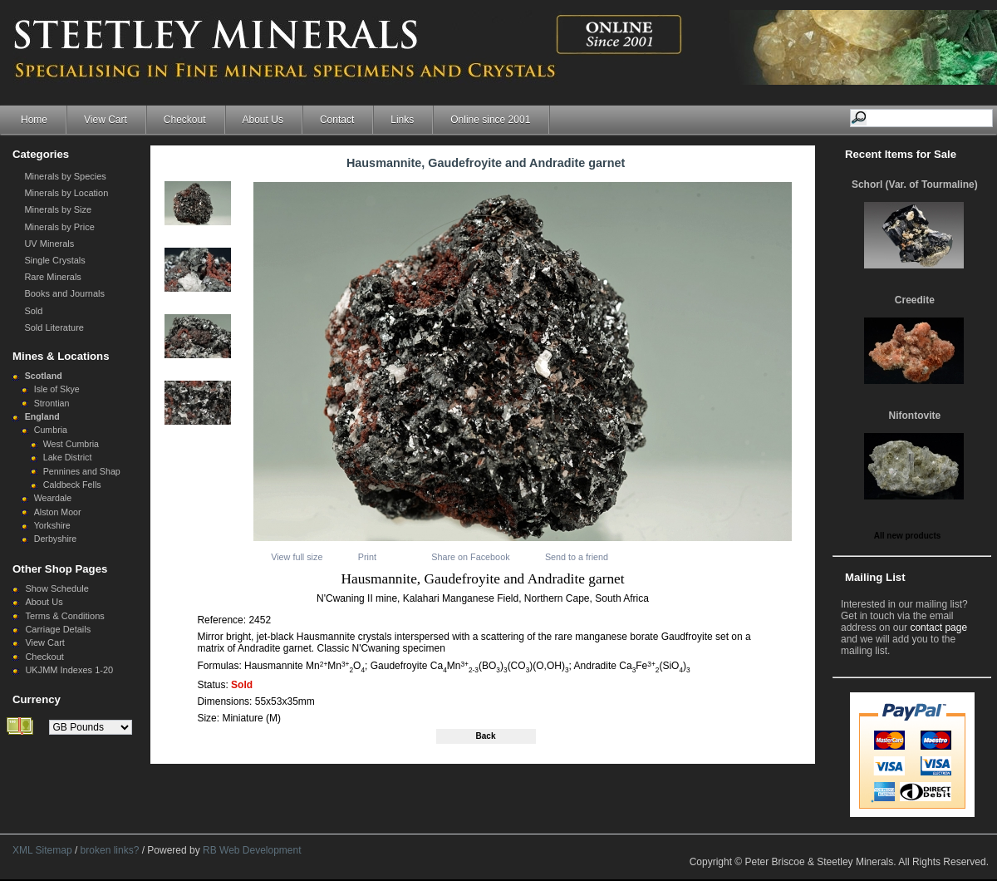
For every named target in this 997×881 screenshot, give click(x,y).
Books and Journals (64, 293)
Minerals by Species (65, 176)
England (42, 416)
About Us (263, 120)
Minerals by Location (66, 193)
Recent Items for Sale (900, 154)
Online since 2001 (490, 120)
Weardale (52, 498)
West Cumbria (71, 444)
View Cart (105, 120)
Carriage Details (58, 629)
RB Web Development (252, 850)
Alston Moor (57, 512)
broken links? (110, 850)
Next (238, 209)
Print (367, 557)
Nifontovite (915, 415)
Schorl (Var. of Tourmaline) (915, 184)
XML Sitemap (42, 850)
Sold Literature (54, 327)
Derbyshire (55, 539)
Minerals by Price (59, 227)
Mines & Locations (61, 356)
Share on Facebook (470, 557)
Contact (337, 120)
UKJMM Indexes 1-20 (69, 670)
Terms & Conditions (64, 616)
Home (34, 120)
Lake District (67, 457)
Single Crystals (54, 260)
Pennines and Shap (81, 471)
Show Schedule (56, 588)
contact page (938, 627)
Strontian (52, 403)
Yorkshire (52, 525)
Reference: (222, 620)
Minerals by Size (57, 209)
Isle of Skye (57, 389)
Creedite (915, 300)
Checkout (185, 120)
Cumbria (50, 430)
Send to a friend (576, 557)
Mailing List (875, 577)
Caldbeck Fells (72, 485)
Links (402, 120)
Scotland (43, 376)
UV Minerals (49, 244)
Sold (33, 311)
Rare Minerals (52, 277)
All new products (907, 535)
